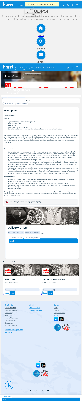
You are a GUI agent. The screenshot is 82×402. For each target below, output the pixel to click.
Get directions (7, 397)
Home (20, 5)
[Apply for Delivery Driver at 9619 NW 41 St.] (41, 399)
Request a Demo (33, 12)
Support (56, 310)
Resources (40, 68)
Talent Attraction (10, 308)
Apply (12, 293)
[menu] (76, 4)
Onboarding (9, 313)
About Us (33, 9)
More (25, 7)
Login (33, 15)
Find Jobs (29, 68)
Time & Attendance (11, 318)
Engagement (9, 323)
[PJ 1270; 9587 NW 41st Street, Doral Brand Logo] (7, 271)
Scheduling (8, 315)
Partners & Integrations (14, 330)
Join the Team (34, 308)
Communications (10, 320)
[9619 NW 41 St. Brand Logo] (41, 85)
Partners (50, 68)
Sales (55, 308)
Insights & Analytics (11, 326)
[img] (42, 216)
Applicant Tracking (11, 310)
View (7, 293)
